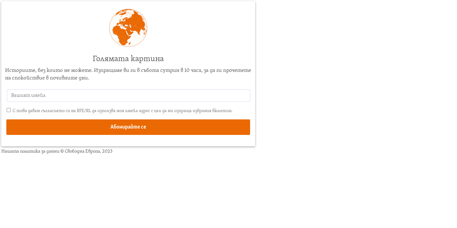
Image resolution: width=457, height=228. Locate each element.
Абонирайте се (128, 127)
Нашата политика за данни (30, 151)
